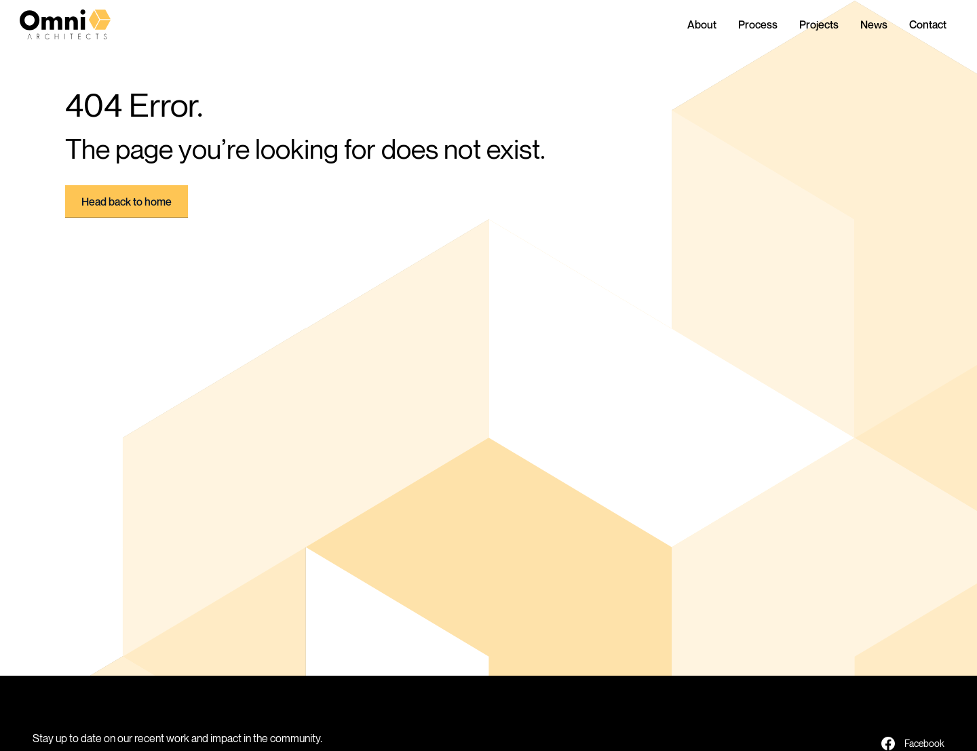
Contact (927, 24)
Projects (819, 24)
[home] (77, 24)
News (873, 24)
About (701, 24)
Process (758, 24)
